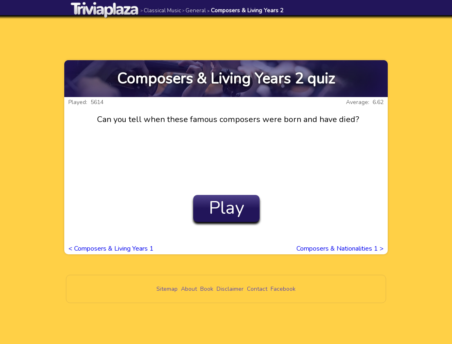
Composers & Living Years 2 (245, 10)
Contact (257, 289)
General (194, 10)
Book (206, 289)
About (189, 289)
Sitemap (167, 289)
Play (226, 208)
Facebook (283, 289)
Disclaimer (230, 289)
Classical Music (160, 10)
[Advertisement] (226, 37)
